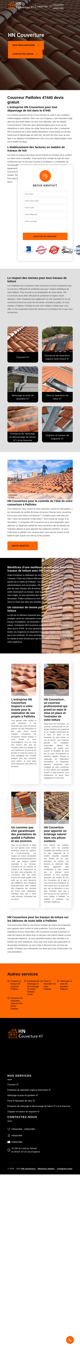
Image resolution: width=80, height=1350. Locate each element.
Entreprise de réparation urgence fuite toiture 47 (29, 1090)
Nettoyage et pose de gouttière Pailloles (66, 985)
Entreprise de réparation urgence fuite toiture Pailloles (17, 1003)
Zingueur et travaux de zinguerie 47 (23, 1111)
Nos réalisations (26, 45)
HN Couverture (28, 1169)
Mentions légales (46, 1169)
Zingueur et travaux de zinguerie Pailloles (16, 985)
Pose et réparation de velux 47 (21, 1101)
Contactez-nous (25, 54)
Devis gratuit (22, 546)
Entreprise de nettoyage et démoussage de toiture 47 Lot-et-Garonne (38, 1106)
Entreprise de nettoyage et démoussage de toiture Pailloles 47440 (33, 988)
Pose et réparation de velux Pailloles (50, 985)
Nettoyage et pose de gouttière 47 (22, 1095)
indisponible (58, 5)
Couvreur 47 (13, 1084)
